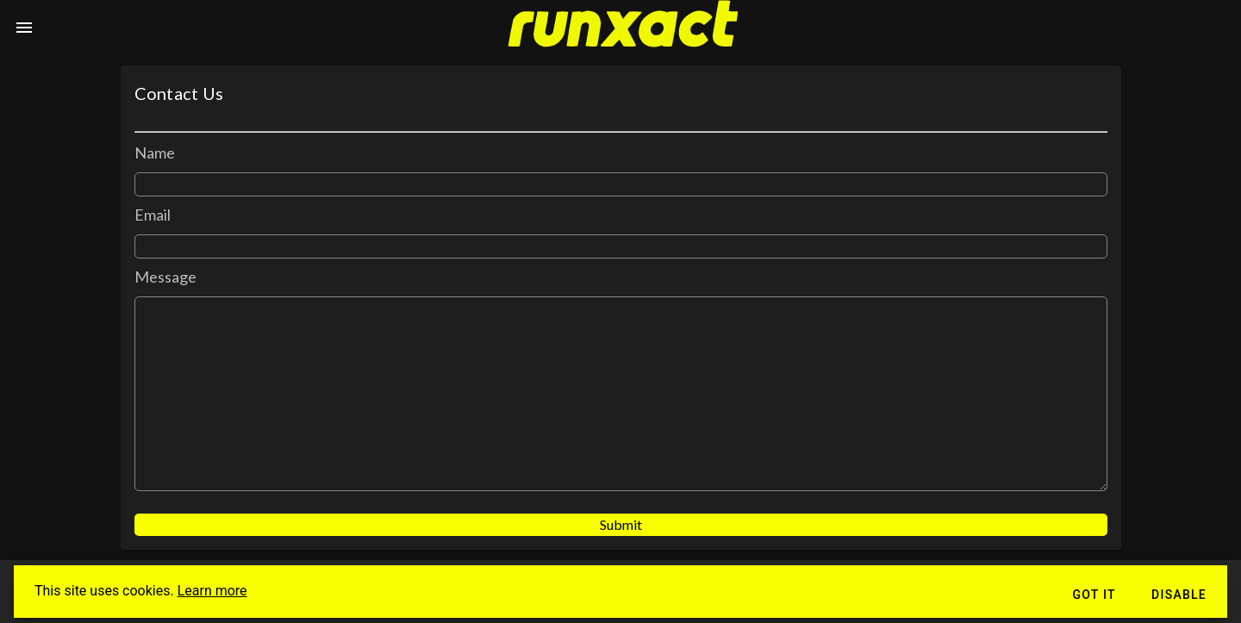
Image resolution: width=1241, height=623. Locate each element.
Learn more (212, 591)
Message (165, 276)
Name (154, 152)
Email (152, 214)
